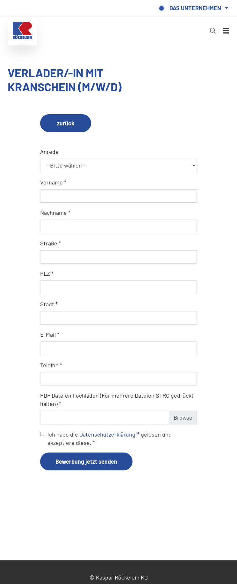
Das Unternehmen (195, 7)
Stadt (47, 304)
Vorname (51, 182)
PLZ (45, 273)
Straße (48, 243)
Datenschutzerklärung (107, 434)
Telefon (49, 365)
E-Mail (48, 334)
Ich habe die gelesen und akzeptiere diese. (109, 438)
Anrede (49, 151)
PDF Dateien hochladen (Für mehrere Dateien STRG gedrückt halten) (117, 399)
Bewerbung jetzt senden (86, 461)
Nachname (53, 212)
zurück (66, 123)
